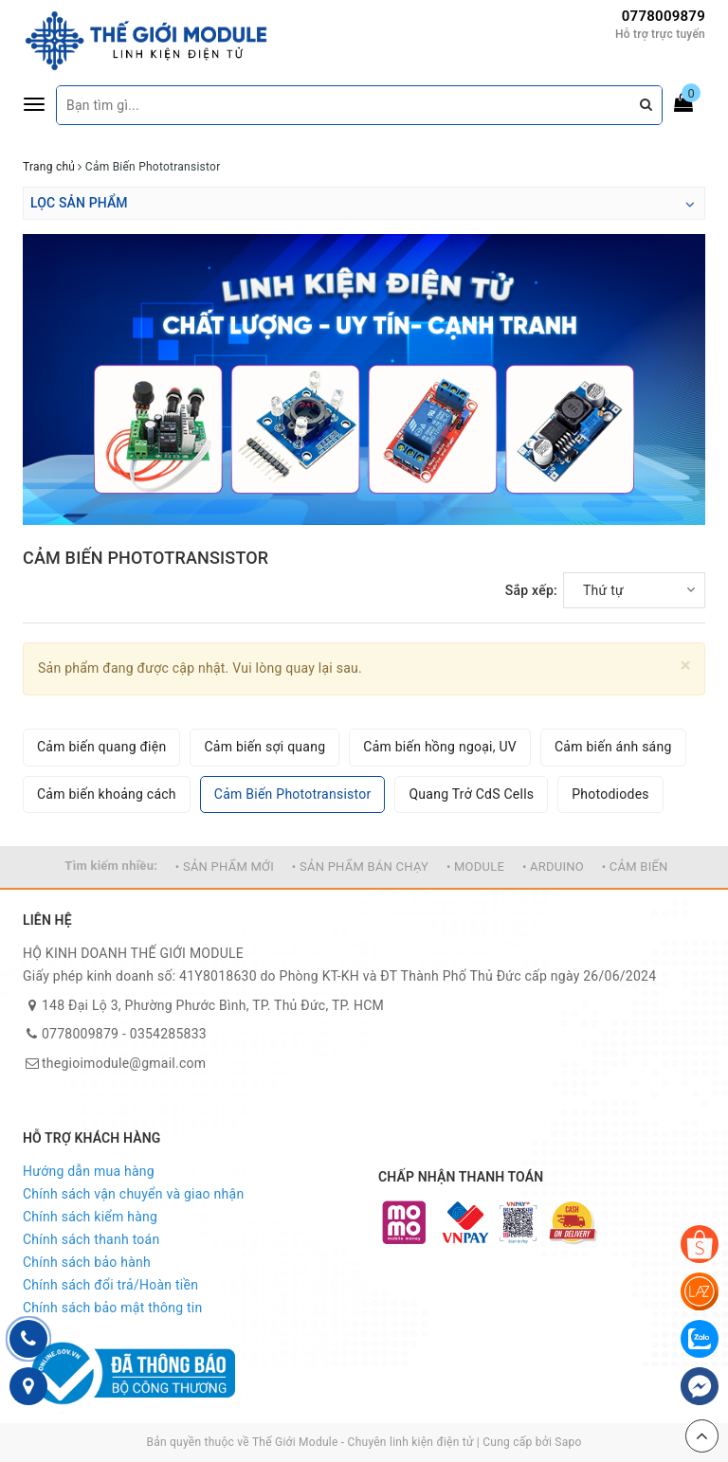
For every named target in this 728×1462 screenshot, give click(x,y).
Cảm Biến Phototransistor (293, 794)
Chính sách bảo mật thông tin (113, 1307)
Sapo (568, 1442)
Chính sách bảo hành (87, 1262)
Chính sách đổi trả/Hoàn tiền (110, 1284)
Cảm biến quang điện (101, 746)
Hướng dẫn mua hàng (89, 1171)
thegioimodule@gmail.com (124, 1063)
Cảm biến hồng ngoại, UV (440, 746)
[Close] (686, 666)
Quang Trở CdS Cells (471, 794)
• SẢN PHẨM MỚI (224, 866)
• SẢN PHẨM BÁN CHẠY (360, 866)
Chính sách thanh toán (91, 1239)
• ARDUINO (553, 866)
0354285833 (168, 1033)
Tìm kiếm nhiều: (110, 865)
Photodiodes (610, 794)
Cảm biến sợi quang (264, 746)
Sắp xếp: (531, 590)
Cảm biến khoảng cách (106, 794)
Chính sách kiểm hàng (90, 1216)
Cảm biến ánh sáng (613, 746)
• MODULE (475, 866)
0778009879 (663, 16)
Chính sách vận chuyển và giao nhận (133, 1193)
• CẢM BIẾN (635, 866)
